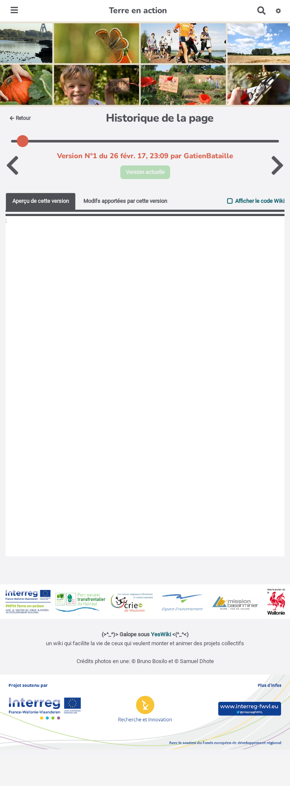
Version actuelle (145, 172)
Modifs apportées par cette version (125, 201)
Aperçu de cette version (40, 201)
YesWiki (161, 634)
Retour (20, 118)
